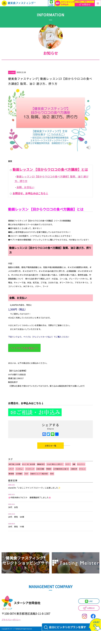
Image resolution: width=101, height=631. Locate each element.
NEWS (52, 474)
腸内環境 (11, 474)
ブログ (26, 474)
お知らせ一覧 (50, 445)
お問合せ (89, 608)
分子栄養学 (12, 72)
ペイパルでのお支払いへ (24, 348)
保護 (74, 464)
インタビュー (19, 469)
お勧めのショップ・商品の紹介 (39, 474)
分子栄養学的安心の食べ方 (61, 469)
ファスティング (30, 469)
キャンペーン (81, 464)
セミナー (68, 464)
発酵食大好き (41, 464)
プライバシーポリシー (11, 619)
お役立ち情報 (40, 469)
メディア (11, 469)
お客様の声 (74, 469)
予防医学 (48, 469)
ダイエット (82, 469)
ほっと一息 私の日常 (28, 464)
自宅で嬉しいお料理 (14, 464)
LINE (89, 601)
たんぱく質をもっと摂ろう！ (55, 464)
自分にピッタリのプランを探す (65, 627)
